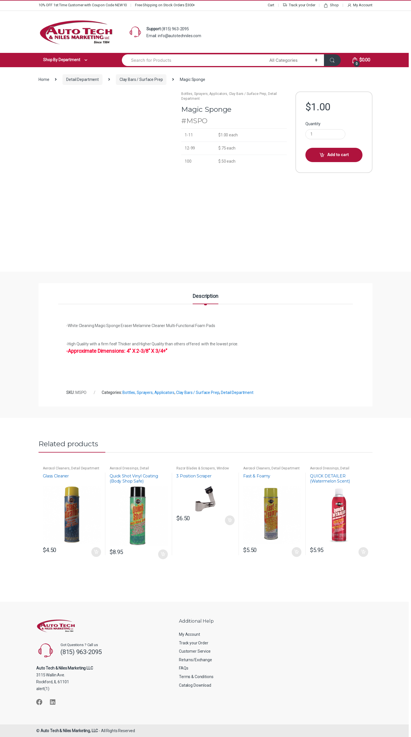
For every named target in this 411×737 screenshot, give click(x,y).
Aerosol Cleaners (56, 468)
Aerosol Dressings (124, 468)
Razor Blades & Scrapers (195, 468)
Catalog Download (195, 685)
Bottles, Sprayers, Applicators (204, 94)
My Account (359, 5)
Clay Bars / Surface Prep (141, 79)
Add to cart (338, 154)
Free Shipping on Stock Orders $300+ (165, 5)
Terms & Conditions (196, 676)
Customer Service (195, 651)
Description (205, 296)
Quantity (313, 123)
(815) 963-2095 (175, 29)
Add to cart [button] (96, 552)
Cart (271, 5)
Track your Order (299, 5)
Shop (331, 5)
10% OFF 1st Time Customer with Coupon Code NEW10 (83, 5)
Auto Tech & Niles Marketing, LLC (69, 730)
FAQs (183, 668)
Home (44, 79)
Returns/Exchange (195, 660)
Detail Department (82, 79)
